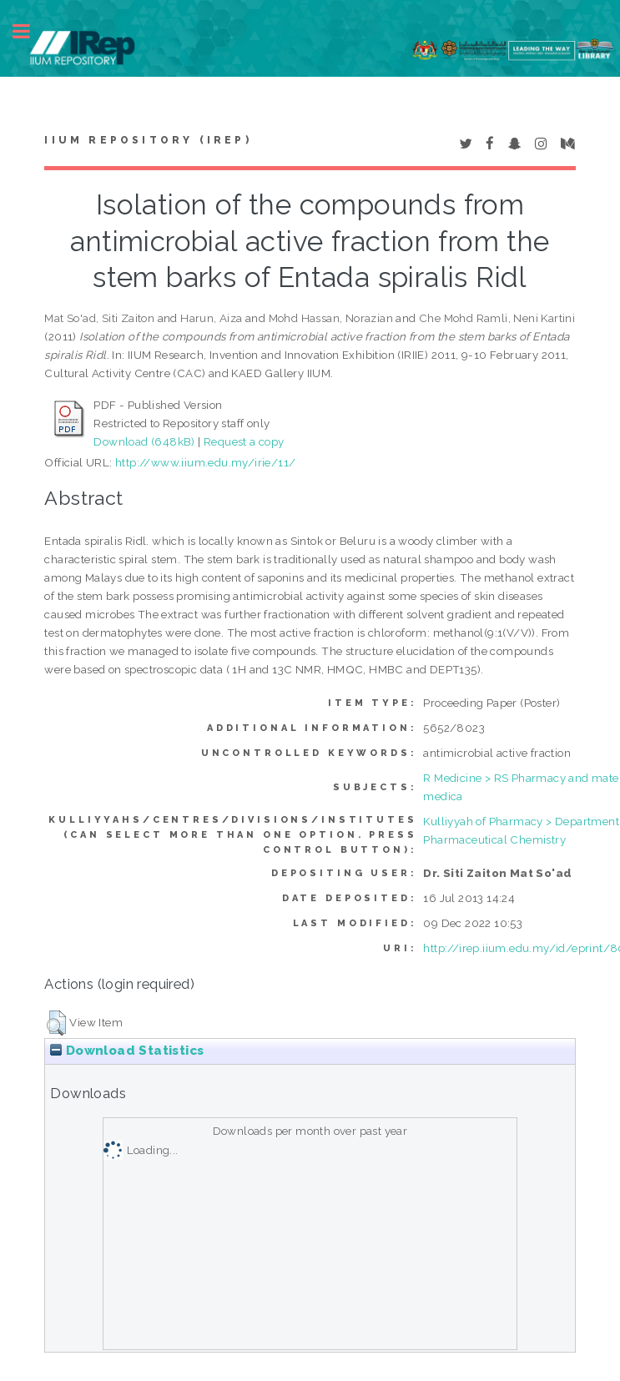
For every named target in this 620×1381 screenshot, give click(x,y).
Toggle (30, 31)
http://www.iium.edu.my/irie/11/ (205, 462)
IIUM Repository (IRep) (147, 140)
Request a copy (244, 441)
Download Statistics (127, 1050)
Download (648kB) (143, 441)
